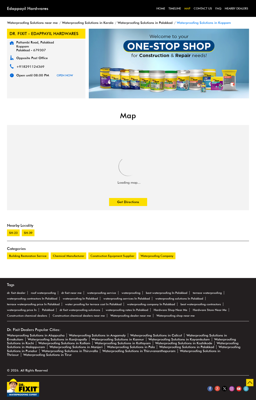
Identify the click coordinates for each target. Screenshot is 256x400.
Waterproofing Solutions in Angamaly (97, 335)
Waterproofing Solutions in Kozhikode (183, 343)
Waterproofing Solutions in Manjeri (76, 347)
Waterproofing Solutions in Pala (131, 347)
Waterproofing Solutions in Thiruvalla (70, 351)
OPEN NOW (65, 75)
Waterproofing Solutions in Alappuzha (35, 335)
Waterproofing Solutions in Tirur (47, 355)
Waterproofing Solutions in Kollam (64, 343)
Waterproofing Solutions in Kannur (118, 339)
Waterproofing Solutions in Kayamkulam (179, 339)
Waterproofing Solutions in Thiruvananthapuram (138, 351)
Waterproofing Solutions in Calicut (156, 335)
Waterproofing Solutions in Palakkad (186, 347)
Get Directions (128, 202)
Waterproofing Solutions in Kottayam (123, 343)
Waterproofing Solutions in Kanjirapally (57, 339)
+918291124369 (30, 67)
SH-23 (13, 233)
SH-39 (28, 233)
